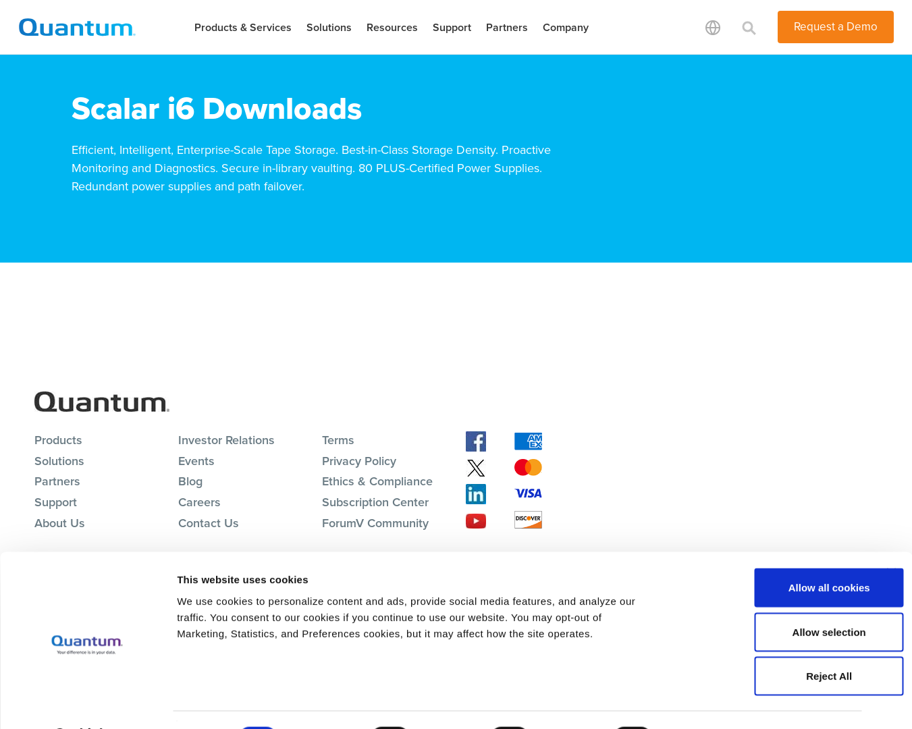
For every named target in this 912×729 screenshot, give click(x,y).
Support (452, 27)
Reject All (765, 640)
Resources (392, 27)
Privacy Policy (359, 461)
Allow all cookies (765, 552)
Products (58, 440)
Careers (199, 502)
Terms (338, 440)
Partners (507, 27)
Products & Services (243, 27)
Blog (190, 481)
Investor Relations (226, 440)
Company (566, 27)
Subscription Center (375, 502)
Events (196, 461)
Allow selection (764, 596)
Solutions (329, 27)
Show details (708, 702)
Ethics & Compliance (377, 481)
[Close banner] (891, 537)
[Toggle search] (749, 27)
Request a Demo (836, 26)
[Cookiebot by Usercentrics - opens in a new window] (87, 703)
